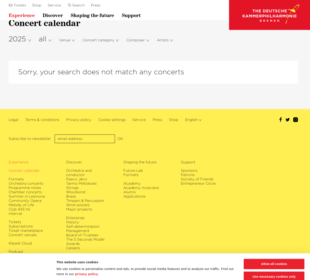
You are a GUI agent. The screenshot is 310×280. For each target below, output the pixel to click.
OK (120, 139)
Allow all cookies (274, 249)
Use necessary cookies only (274, 262)
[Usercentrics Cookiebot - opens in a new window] (28, 271)
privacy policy (86, 259)
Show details (66, 271)
